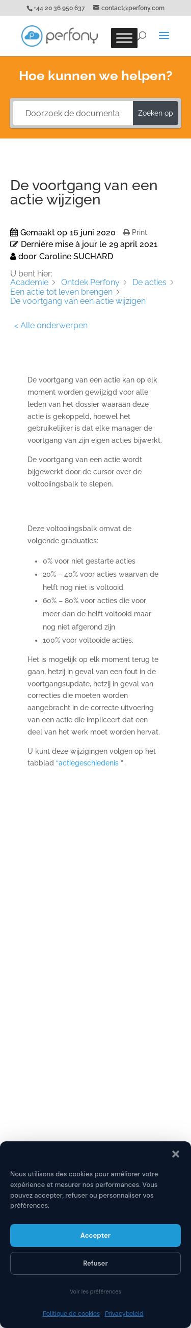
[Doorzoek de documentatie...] (73, 113)
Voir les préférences (95, 1291)
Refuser (95, 1263)
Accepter (95, 1235)
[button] (176, 1154)
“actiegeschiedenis (88, 763)
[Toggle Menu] (124, 38)
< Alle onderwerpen (51, 325)
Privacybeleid (124, 1313)
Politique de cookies (71, 1313)
